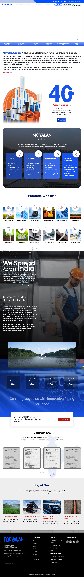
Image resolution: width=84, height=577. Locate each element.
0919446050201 (77, 5)
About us (35, 543)
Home (17, 4)
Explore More (7, 72)
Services (39, 4)
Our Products (30, 4)
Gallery (35, 4)
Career (43, 4)
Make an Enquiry (64, 419)
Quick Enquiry (67, 4)
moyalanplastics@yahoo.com (57, 556)
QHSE (25, 4)
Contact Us (36, 559)
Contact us (48, 4)
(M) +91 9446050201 (54, 565)
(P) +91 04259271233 (54, 562)
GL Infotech (52, 574)
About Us (21, 4)
